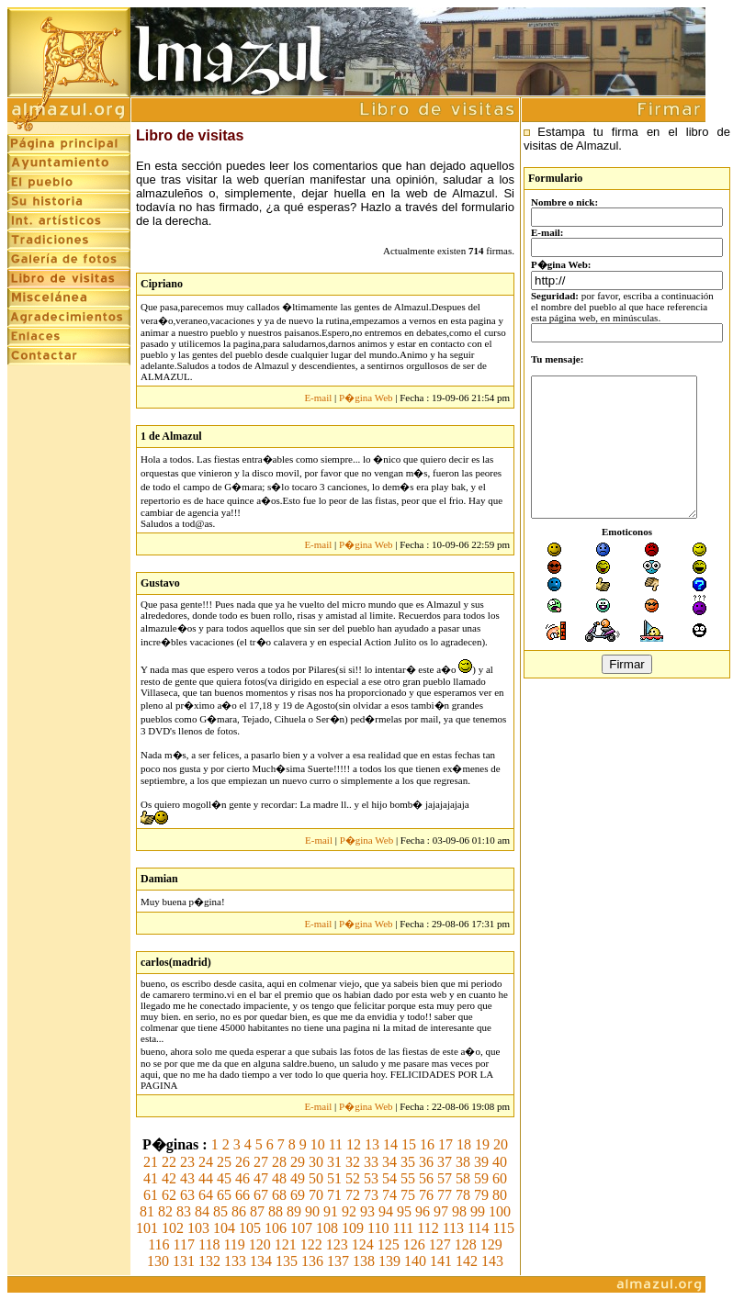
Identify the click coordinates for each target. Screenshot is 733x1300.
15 (408, 1144)
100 (500, 1211)
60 (499, 1178)
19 (482, 1144)
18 (464, 1144)
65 (224, 1195)
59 (481, 1178)
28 (279, 1162)
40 (499, 1162)
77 (444, 1195)
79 (481, 1195)
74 (389, 1195)
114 (478, 1228)
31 (334, 1162)
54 (389, 1178)
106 (276, 1228)
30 (316, 1162)
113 (453, 1228)
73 (371, 1195)
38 (463, 1162)
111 (402, 1228)
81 (147, 1211)
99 (477, 1211)
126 (414, 1244)
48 (279, 1178)
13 (372, 1144)
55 (407, 1178)
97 (441, 1211)
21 (150, 1162)
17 (445, 1144)
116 (158, 1244)
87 (257, 1211)
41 (150, 1178)
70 (316, 1195)
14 (390, 1144)
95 (404, 1211)
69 (297, 1195)
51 (334, 1178)
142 (467, 1261)
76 (426, 1195)
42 (169, 1178)
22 (169, 1162)
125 (389, 1244)
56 (426, 1178)
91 (330, 1211)
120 (260, 1244)
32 (352, 1162)
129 (491, 1244)
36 (426, 1162)
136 (312, 1261)
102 (173, 1228)
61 (150, 1195)
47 (261, 1178)
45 (224, 1178)
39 (481, 1162)
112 (427, 1228)
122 (311, 1244)
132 (209, 1261)
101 (147, 1228)
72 (352, 1195)
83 (183, 1211)
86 (238, 1211)
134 (261, 1261)
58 (463, 1178)
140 (415, 1261)
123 (337, 1244)
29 (297, 1162)
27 (261, 1162)
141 (441, 1261)
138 (364, 1261)
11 (336, 1144)
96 (422, 1211)
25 (224, 1162)
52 (352, 1178)
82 (165, 1211)
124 (363, 1244)
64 (205, 1195)
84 (202, 1211)
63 (187, 1195)
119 (233, 1244)
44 (205, 1178)
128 (466, 1244)
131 (184, 1261)
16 (427, 1144)
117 (184, 1244)
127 (440, 1244)
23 (187, 1162)
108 (327, 1228)
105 (250, 1228)
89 (294, 1211)
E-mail (318, 397)
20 (500, 1144)
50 (316, 1178)
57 (444, 1178)
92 (349, 1211)
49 (297, 1178)
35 (407, 1162)
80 (499, 1195)
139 (389, 1261)
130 (158, 1261)
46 (242, 1178)
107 (301, 1228)
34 (389, 1162)
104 (224, 1228)
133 (235, 1261)
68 (279, 1195)
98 (459, 1211)
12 (353, 1144)
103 (198, 1228)
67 (261, 1195)
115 (503, 1228)
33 (371, 1162)
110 (378, 1228)
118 (209, 1244)
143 (492, 1261)
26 (242, 1162)
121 (286, 1244)
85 (220, 1211)
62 (169, 1195)
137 (338, 1261)
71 (334, 1195)
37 (444, 1162)
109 (353, 1228)
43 (187, 1178)
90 (312, 1211)
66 (242, 1195)
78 (463, 1195)
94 (385, 1211)
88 (275, 1211)
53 (371, 1178)
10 (317, 1144)
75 (407, 1195)
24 (205, 1162)
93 (367, 1211)
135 (287, 1261)
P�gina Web (366, 397)
